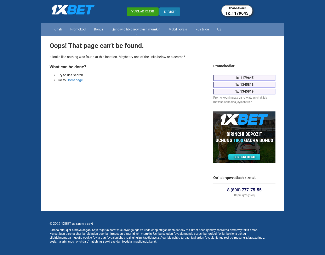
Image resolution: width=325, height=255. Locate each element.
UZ (219, 29)
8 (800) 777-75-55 (244, 189)
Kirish (58, 29)
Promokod (78, 29)
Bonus (98, 29)
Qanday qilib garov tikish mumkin (136, 29)
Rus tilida (202, 29)
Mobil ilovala (178, 29)
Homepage (75, 80)
